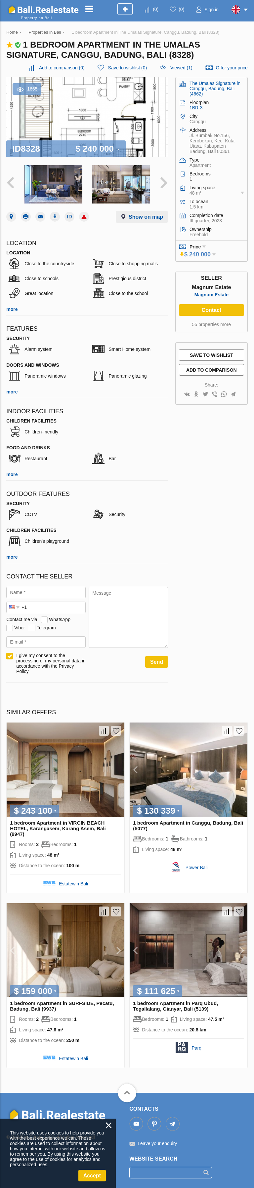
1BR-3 (196, 107)
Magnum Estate (211, 294)
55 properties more (211, 324)
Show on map (146, 217)
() (155, 9)
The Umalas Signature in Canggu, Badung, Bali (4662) (215, 88)
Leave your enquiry (157, 1143)
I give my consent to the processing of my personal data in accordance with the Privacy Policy (50, 663)
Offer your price (232, 67)
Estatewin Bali (73, 883)
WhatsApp (59, 619)
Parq (196, 1048)
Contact (212, 310)
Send (156, 662)
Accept (92, 1175)
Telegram (46, 627)
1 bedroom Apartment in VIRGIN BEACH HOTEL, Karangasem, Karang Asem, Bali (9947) (58, 828)
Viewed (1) (181, 67)
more (12, 309)
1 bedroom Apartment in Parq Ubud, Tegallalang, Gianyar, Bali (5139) (175, 1006)
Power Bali (197, 867)
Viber (19, 627)
